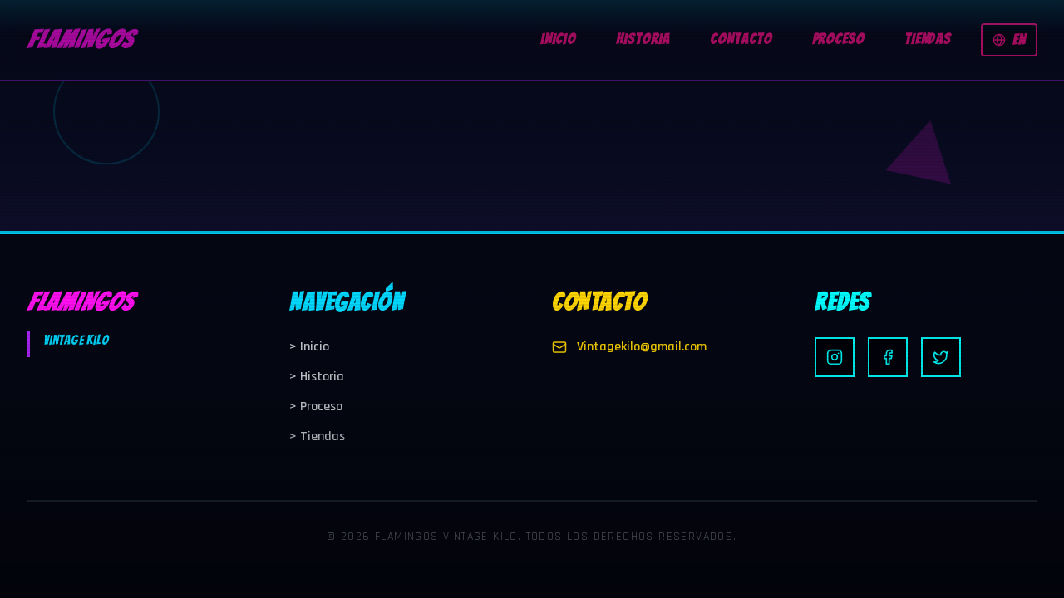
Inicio (309, 346)
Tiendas (317, 436)
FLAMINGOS (80, 39)
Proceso (315, 406)
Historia (316, 376)
